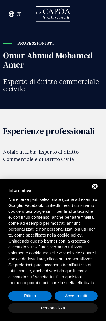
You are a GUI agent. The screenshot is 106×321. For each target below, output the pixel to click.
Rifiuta (30, 295)
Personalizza (53, 307)
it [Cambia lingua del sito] (14, 14)
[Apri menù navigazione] (94, 14)
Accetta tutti (76, 295)
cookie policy (69, 235)
